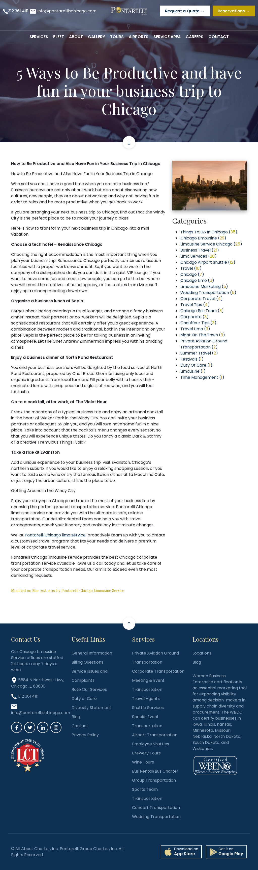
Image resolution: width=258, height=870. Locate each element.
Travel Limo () (195, 329)
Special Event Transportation (147, 721)
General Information (92, 653)
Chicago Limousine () (203, 238)
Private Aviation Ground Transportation (155, 657)
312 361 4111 (18, 11)
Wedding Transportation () (208, 292)
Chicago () (192, 274)
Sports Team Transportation (147, 793)
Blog (76, 717)
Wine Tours (143, 762)
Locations (201, 653)
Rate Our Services (89, 689)
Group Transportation (154, 780)
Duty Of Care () (196, 365)
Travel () (191, 268)
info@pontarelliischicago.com (67, 11)
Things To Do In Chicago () (208, 232)
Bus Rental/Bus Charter (155, 771)
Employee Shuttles (150, 744)
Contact (80, 726)
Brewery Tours (146, 753)
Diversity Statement (91, 708)
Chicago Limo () (197, 280)
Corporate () (194, 317)
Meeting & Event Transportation (148, 684)
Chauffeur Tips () (198, 323)
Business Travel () (199, 250)
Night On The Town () (202, 335)
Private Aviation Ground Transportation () (203, 344)
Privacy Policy (85, 735)
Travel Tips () (195, 305)
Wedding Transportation (156, 817)
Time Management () (202, 377)
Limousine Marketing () (204, 286)
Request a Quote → (185, 11)
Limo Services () (198, 256)
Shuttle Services (148, 708)
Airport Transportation (154, 735)
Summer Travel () (199, 353)
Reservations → (234, 11)
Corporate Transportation (158, 671)
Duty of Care (84, 698)
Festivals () (192, 359)
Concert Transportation (156, 807)
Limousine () (193, 371)
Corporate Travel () (201, 299)
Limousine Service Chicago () (211, 244)
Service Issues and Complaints (90, 675)
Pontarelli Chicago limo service (55, 535)
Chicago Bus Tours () (202, 311)
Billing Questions (87, 662)
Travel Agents (146, 698)
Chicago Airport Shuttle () (207, 262)
